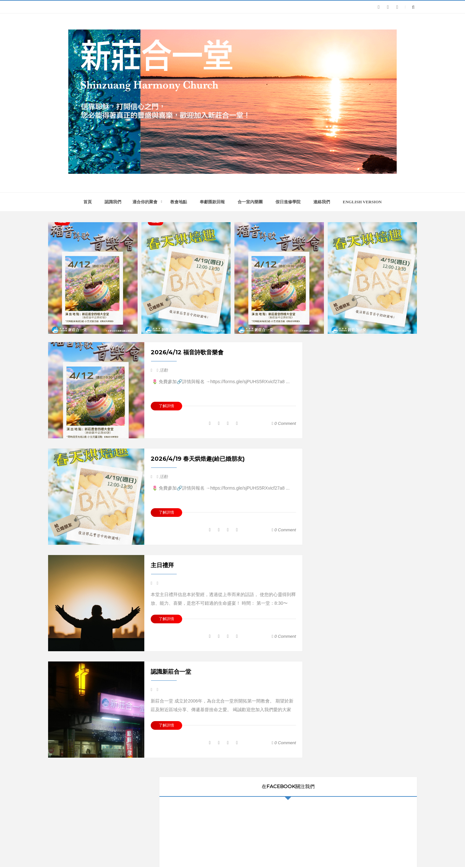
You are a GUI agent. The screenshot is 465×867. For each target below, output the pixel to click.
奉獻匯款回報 (212, 201)
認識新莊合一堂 (171, 671)
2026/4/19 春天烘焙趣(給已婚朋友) (198, 458)
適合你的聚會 (144, 201)
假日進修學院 (287, 201)
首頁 (87, 201)
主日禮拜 (162, 565)
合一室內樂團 (250, 201)
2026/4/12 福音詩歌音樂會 (187, 352)
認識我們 (113, 201)
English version (362, 201)
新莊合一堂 (250, 849)
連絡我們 (321, 201)
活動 (163, 370)
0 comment (284, 423)
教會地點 (178, 201)
